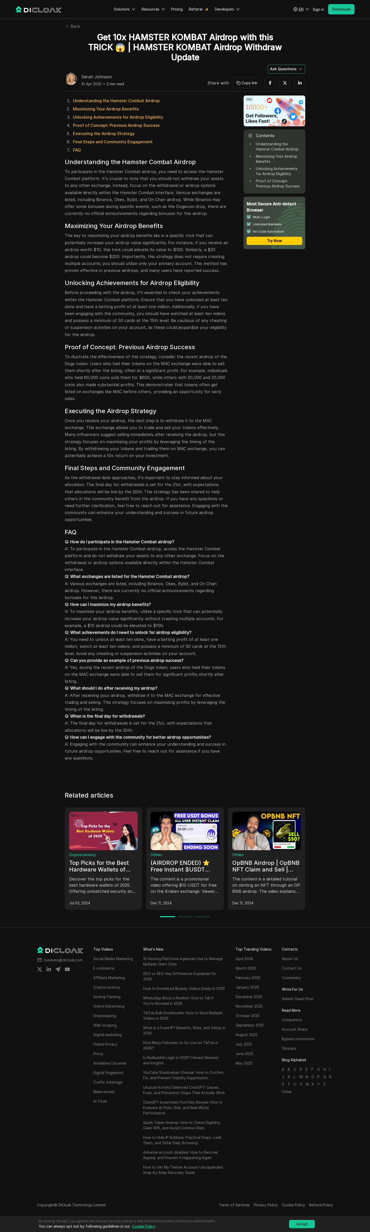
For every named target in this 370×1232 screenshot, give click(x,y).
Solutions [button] (124, 9)
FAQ (77, 150)
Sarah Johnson (96, 77)
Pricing (177, 9)
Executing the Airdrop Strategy (104, 133)
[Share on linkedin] (48, 969)
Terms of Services (234, 1205)
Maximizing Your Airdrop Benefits (106, 108)
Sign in (318, 9)
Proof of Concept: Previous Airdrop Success (116, 125)
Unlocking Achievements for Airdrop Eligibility (118, 117)
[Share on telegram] (58, 969)
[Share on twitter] (39, 969)
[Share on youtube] (67, 969)
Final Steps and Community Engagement (113, 141)
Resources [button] (153, 9)
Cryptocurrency (82, 854)
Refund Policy (321, 1205)
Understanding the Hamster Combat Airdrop (116, 100)
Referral (195, 9)
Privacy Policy (266, 1205)
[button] (301, 9)
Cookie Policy (293, 1205)
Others (156, 854)
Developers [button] (227, 9)
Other (287, 1091)
